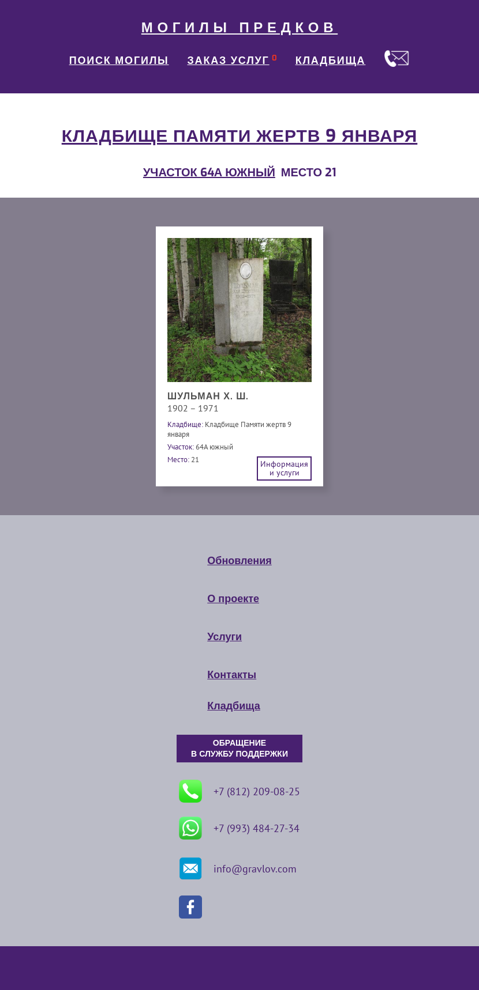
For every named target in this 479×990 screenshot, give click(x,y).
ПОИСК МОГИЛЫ (119, 60)
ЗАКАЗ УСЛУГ (229, 60)
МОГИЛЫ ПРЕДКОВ (239, 27)
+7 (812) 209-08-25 (239, 791)
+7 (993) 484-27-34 (239, 828)
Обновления (239, 561)
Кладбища (233, 706)
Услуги (224, 637)
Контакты (231, 675)
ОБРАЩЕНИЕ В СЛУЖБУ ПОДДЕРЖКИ (239, 748)
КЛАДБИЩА (330, 60)
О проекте (233, 599)
